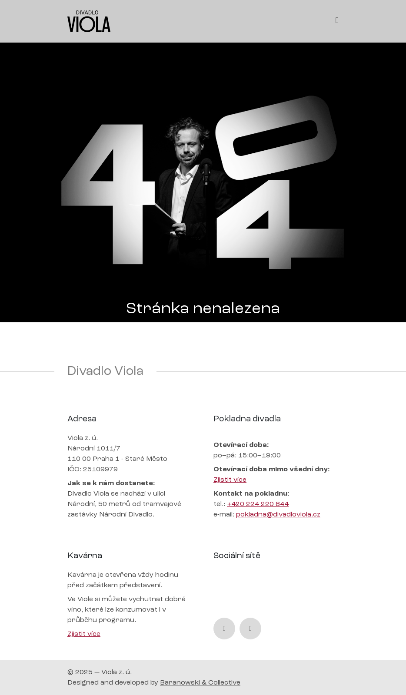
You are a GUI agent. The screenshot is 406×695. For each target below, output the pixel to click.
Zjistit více (229, 480)
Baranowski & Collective (200, 682)
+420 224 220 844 (258, 504)
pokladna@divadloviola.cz (278, 514)
